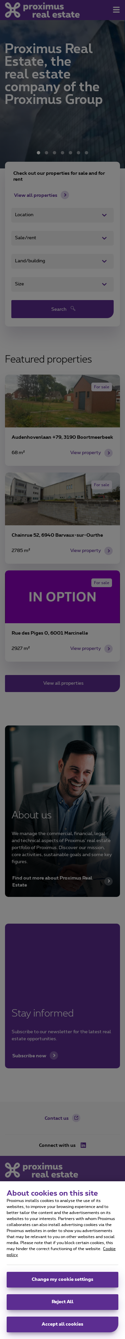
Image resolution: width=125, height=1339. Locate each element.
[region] (62, 1260)
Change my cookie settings (62, 1279)
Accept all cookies (62, 1324)
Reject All (62, 1302)
